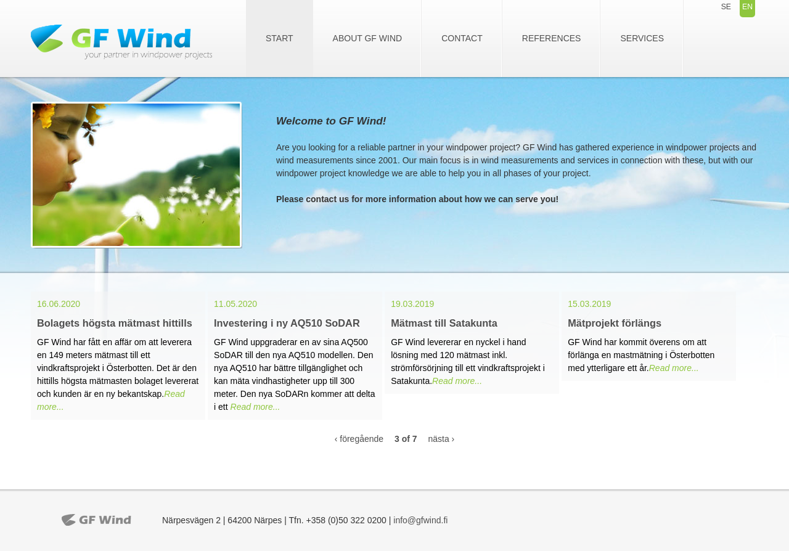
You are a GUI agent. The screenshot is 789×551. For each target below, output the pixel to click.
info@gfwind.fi (420, 520)
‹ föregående (359, 439)
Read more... (255, 407)
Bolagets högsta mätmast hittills (114, 323)
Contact (462, 38)
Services (642, 38)
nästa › (441, 439)
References (551, 38)
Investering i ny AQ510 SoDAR (287, 323)
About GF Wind (368, 38)
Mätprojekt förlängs (614, 323)
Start (279, 38)
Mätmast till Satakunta (444, 323)
